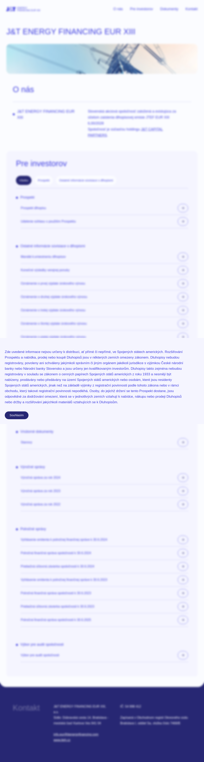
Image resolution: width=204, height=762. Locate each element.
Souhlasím (17, 415)
